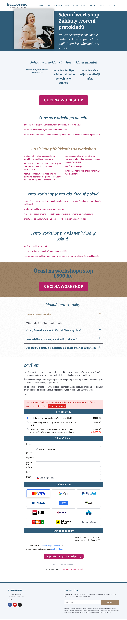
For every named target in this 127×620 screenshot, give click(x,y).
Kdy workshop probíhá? (39, 315)
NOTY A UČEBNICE (79, 6)
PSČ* (28, 473)
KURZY (92, 5)
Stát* (28, 478)
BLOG (67, 6)
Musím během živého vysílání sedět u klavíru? (51, 339)
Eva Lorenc (17, 4)
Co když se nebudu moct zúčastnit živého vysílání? (54, 330)
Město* (29, 468)
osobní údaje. (57, 549)
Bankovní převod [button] (89, 522)
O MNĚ (48, 6)
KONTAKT (102, 6)
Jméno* (29, 453)
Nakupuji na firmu (47, 450)
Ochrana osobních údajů (72, 570)
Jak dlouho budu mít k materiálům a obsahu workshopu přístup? (62, 348)
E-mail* (29, 445)
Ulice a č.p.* (29, 464)
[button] (63, 315)
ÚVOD (41, 6)
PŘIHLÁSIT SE (114, 6)
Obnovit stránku (57, 406)
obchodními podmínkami (50, 546)
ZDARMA (58, 5)
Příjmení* (30, 458)
